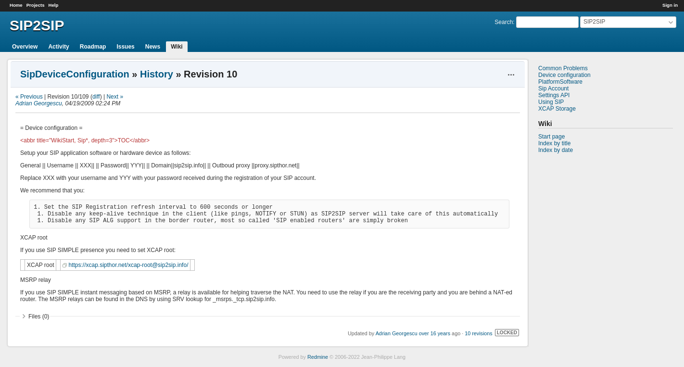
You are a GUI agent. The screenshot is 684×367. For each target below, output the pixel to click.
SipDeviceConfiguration (74, 74)
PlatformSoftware (560, 81)
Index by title (554, 143)
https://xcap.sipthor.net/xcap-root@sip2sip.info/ (128, 265)
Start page (551, 136)
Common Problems (563, 68)
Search (503, 22)
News (152, 46)
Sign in (670, 5)
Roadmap (93, 46)
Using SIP (551, 102)
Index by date (555, 150)
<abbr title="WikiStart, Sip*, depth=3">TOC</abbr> (85, 140)
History (156, 74)
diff (96, 96)
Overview (25, 46)
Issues (125, 46)
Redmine (317, 357)
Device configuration (564, 75)
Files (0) (38, 316)
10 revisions (479, 333)
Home (16, 5)
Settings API (554, 95)
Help (54, 5)
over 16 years (434, 333)
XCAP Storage (557, 108)
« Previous (29, 96)
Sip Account (553, 88)
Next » (114, 96)
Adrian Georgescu (38, 103)
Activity (58, 46)
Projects (35, 5)
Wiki (177, 46)
